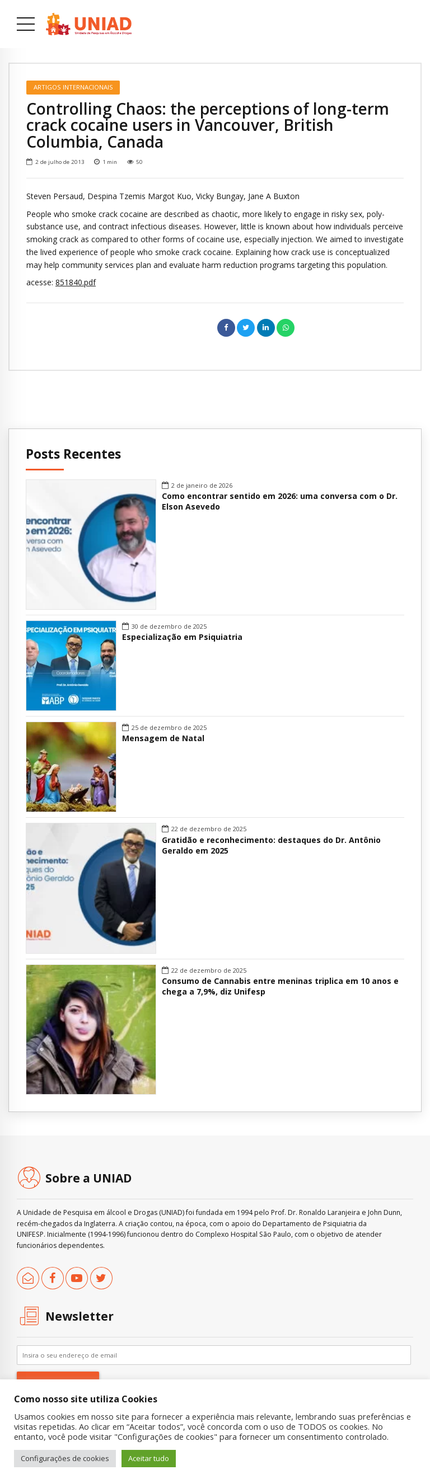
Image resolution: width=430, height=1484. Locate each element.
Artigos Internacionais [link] (73, 87)
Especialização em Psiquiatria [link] (182, 637)
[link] (89, 24)
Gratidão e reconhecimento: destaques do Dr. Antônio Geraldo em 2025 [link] (271, 845)
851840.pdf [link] (75, 282)
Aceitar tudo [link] (148, 1458)
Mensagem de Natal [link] (163, 738)
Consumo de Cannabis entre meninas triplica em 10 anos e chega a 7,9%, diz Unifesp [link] (280, 986)
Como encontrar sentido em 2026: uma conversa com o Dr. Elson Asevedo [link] (280, 501)
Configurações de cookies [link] (65, 1458)
